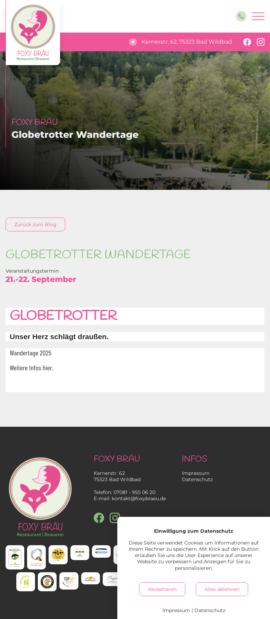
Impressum (196, 473)
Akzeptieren (162, 589)
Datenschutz (197, 479)
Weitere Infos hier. (31, 367)
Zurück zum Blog (35, 224)
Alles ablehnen (221, 589)
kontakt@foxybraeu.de (139, 498)
